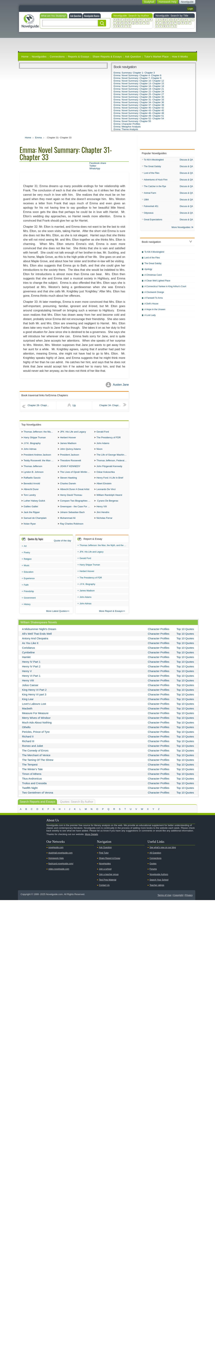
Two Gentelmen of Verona (37, 798)
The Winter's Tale (32, 775)
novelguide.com (55, 853)
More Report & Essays (110, 617)
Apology (148, 271)
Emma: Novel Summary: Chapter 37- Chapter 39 (139, 105)
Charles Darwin (68, 487)
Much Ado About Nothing (37, 728)
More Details (91, 840)
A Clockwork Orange (154, 294)
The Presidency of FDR (108, 438)
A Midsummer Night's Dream (39, 635)
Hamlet (26, 663)
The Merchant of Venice (36, 761)
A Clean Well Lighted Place (157, 283)
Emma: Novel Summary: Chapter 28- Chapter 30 (139, 97)
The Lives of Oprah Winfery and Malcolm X (76, 474)
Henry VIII (101, 511)
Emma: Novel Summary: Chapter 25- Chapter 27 (139, 94)
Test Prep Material (107, 886)
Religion (28, 565)
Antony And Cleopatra (35, 644)
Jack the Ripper (32, 517)
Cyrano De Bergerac (107, 505)
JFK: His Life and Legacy (73, 432)
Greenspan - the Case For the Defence (76, 511)
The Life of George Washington (112, 456)
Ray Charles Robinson (71, 529)
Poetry (27, 558)
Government (30, 604)
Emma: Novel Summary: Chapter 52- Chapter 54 (139, 118)
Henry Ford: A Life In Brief (109, 481)
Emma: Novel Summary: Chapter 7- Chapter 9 (137, 78)
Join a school (105, 875)
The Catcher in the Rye (155, 187)
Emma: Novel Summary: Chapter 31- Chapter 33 (139, 99)
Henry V (27, 677)
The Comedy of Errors (35, 756)
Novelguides (39, 56)
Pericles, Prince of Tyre (36, 737)
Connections (57, 56)
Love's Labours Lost (34, 709)
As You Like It (30, 649)
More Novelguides (181, 229)
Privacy (189, 901)
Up (74, 405)
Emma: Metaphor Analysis (127, 126)
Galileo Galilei (31, 511)
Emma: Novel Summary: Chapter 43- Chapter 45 (139, 110)
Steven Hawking (68, 481)
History (27, 610)
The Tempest (29, 770)
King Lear (28, 705)
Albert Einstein (103, 487)
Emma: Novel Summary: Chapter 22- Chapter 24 (139, 91)
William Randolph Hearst (109, 499)
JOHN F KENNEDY (70, 468)
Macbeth (27, 714)
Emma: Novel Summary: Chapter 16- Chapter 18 (139, 86)
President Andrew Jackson (37, 456)
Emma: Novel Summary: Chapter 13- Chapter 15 (139, 83)
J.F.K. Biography (32, 444)
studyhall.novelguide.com (60, 859)
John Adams (102, 444)
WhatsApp (94, 168)
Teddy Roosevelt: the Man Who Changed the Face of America (40, 462)
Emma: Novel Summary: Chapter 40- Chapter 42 (139, 107)
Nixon (99, 450)
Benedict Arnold (32, 487)
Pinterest (39, 846)
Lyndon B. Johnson (34, 474)
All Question (155, 859)
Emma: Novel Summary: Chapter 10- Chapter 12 (139, 80)
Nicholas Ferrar (104, 523)
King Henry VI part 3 (34, 700)
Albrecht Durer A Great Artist (74, 493)
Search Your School (158, 886)
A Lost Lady (150, 317)
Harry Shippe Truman (35, 438)
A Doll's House (151, 306)
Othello (26, 733)
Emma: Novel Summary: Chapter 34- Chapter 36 (139, 102)
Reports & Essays (78, 56)
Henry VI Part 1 (31, 681)
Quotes (152, 869)
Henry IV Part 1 (31, 667)
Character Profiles (158, 635)
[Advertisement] (107, 42)
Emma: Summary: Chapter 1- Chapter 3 (134, 72)
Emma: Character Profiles (127, 124)
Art (25, 552)
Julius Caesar (30, 691)
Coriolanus (28, 653)
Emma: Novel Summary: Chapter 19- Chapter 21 (139, 89)
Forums (153, 875)
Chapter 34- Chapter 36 (113, 405)
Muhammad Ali (67, 523)
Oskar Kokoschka (105, 474)
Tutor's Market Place (156, 56)
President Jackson (69, 456)
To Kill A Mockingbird (154, 160)
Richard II (28, 742)
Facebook (33, 846)
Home (24, 56)
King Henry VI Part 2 (34, 695)
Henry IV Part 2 (31, 672)
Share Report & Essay (109, 864)
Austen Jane (121, 384)
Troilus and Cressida (34, 789)
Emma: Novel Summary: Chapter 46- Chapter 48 (139, 113)
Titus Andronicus (32, 784)
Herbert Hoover (68, 438)
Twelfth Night (30, 793)
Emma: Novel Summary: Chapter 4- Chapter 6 (137, 75)
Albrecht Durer (31, 493)
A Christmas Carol (153, 277)
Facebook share (97, 163)
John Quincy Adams (70, 450)
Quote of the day (62, 546)
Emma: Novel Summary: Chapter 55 (132, 121)
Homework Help (56, 864)
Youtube (22, 846)
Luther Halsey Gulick (34, 505)
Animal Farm (150, 194)
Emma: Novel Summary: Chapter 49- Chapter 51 (139, 115)
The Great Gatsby (152, 166)
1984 (146, 201)
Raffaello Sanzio (32, 481)
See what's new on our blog (162, 853)
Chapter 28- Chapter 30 (41, 405)
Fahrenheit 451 (151, 207)
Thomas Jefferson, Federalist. (111, 462)
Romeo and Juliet (32, 751)
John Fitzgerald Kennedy (109, 468)
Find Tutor (104, 859)
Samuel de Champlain (35, 523)
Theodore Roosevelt (70, 462)
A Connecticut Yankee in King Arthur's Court (165, 288)
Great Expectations (153, 221)
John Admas (30, 450)
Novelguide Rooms (91, 16)
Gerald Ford (102, 432)
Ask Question (75, 16)
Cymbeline (28, 658)
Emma (38, 137)
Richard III (28, 747)
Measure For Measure (35, 719)
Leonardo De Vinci (106, 493)
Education (28, 578)
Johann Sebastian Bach (72, 517)
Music (26, 571)
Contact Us (104, 891)
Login (190, 9)
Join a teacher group (108, 880)
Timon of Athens (31, 779)
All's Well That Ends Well (37, 639)
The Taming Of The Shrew (37, 765)
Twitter (92, 165)
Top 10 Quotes (185, 635)
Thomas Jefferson (33, 468)
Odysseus (148, 214)
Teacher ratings (156, 891)
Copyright (178, 901)
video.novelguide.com (58, 875)
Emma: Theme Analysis (126, 129)
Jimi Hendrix (102, 517)
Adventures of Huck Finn (155, 180)
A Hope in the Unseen (154, 311)
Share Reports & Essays (107, 56)
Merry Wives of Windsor (36, 723)
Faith (26, 591)
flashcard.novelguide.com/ (60, 869)
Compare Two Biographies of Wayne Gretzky (76, 505)
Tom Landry (30, 499)
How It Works (180, 56)
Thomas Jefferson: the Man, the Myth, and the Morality (40, 432)
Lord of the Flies (151, 173)
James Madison (68, 444)
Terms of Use (164, 901)
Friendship (29, 597)
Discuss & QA (186, 159)
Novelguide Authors (158, 880)
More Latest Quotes (56, 617)
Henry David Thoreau (71, 499)
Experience (29, 584)
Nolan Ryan (30, 529)
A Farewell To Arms (153, 300)
